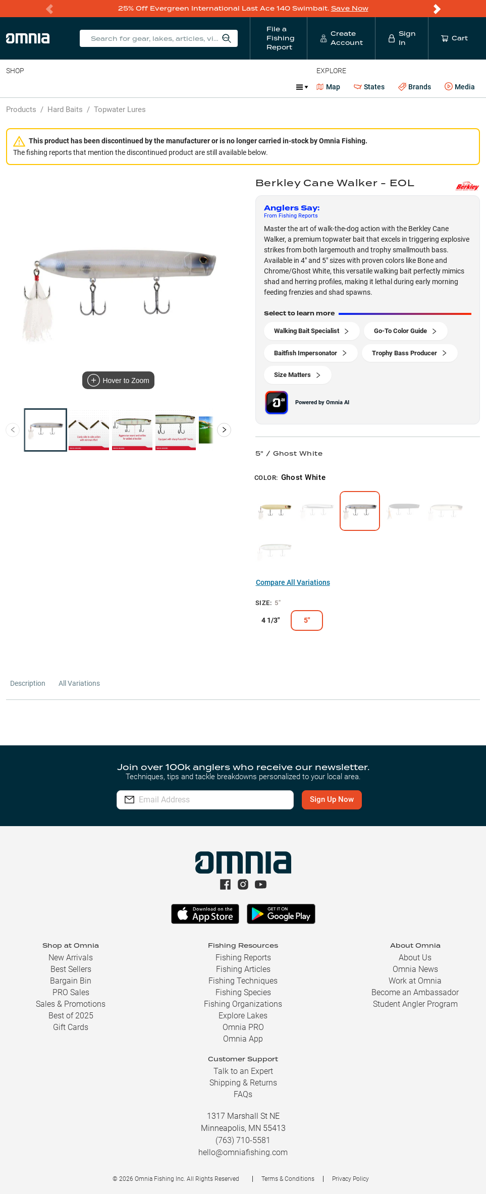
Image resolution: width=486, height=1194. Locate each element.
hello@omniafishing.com (243, 1152)
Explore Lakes (243, 1015)
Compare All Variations (293, 582)
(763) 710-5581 (243, 1140)
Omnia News (415, 969)
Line (46, 87)
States (369, 87)
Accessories (200, 87)
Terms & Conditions (287, 1178)
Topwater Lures (120, 109)
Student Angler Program (415, 1004)
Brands (414, 87)
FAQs (243, 1094)
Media (460, 87)
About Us (415, 957)
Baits (14, 87)
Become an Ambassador (415, 992)
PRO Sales (70, 992)
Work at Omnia (415, 981)
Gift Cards (70, 1027)
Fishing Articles (243, 969)
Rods (77, 87)
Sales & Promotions (70, 1004)
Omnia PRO (243, 1027)
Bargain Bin (70, 981)
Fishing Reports (243, 957)
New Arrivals (70, 957)
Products (21, 109)
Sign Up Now (332, 799)
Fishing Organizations (243, 1004)
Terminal (150, 87)
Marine (247, 87)
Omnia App (243, 1039)
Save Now (349, 8)
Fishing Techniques (243, 981)
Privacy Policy (350, 1178)
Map (328, 87)
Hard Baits (65, 109)
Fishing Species (243, 992)
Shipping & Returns (243, 1083)
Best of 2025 (70, 1015)
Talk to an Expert (243, 1071)
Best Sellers (70, 969)
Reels (110, 87)
